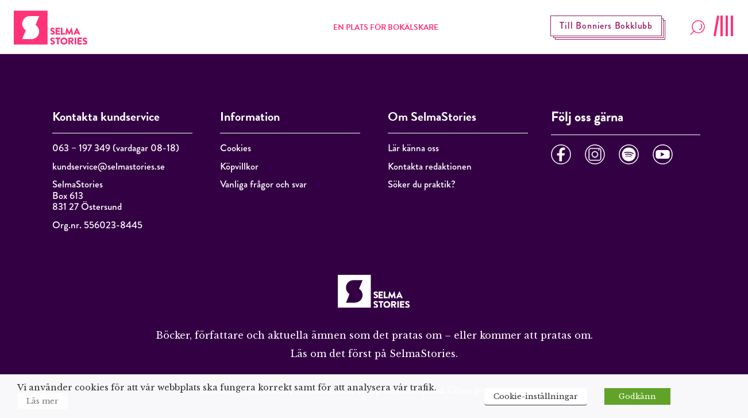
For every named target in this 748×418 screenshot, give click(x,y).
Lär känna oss (413, 148)
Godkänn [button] (637, 396)
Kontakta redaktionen (430, 166)
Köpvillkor (239, 166)
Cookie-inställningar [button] (535, 396)
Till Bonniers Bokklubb (606, 25)
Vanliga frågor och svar (263, 184)
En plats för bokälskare (385, 27)
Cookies (235, 148)
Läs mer (42, 401)
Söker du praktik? (422, 184)
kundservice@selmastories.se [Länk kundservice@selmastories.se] (108, 166)
